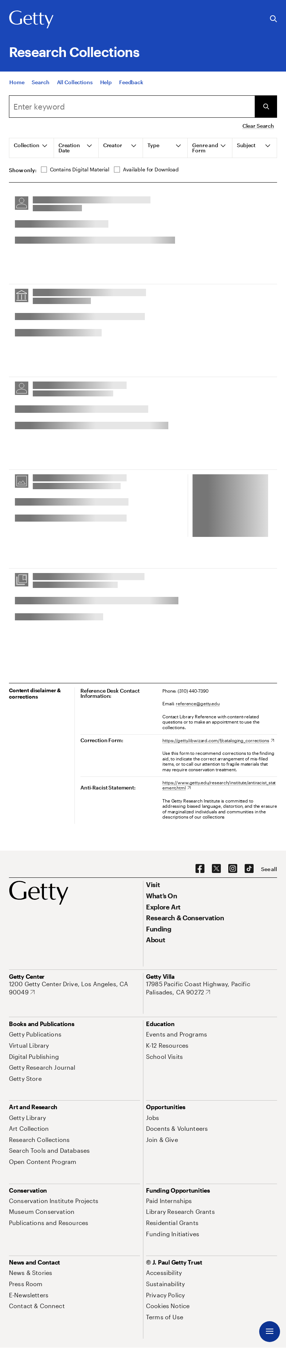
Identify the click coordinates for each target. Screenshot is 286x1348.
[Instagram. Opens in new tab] (232, 869)
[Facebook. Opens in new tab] (200, 869)
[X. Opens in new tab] (216, 869)
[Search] (40, 86)
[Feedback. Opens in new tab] (131, 86)
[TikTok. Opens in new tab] (249, 869)
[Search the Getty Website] (273, 19)
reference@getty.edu (198, 703)
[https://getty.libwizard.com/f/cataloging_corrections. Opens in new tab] (218, 740)
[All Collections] (75, 86)
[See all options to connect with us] (269, 869)
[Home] (16, 86)
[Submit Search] (266, 106)
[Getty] (31, 19)
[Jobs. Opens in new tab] (152, 1117)
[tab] (31, 148)
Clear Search (258, 126)
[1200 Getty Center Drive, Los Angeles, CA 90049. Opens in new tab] (74, 988)
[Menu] (269, 1331)
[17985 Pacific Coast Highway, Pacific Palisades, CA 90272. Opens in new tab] (211, 988)
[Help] (106, 86)
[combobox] (132, 106)
